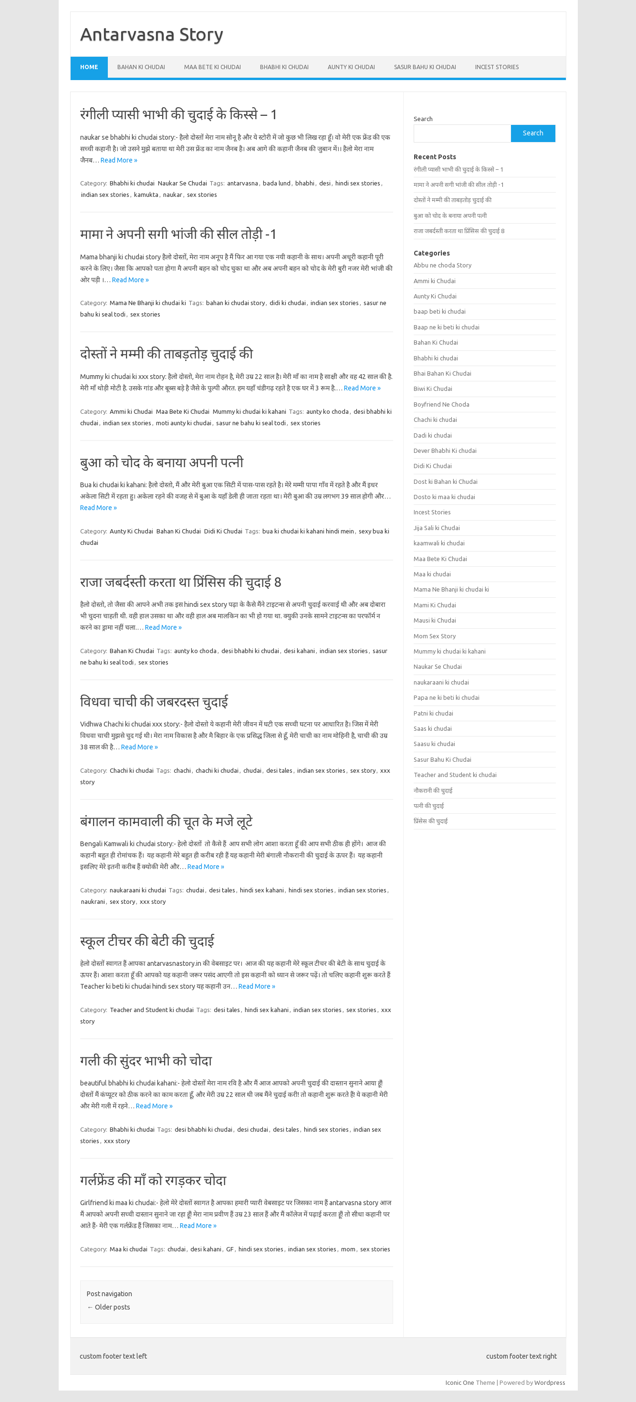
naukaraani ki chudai (138, 890)
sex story (362, 770)
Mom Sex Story (435, 636)
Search (423, 118)
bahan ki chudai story (235, 302)
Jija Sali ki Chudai (437, 527)
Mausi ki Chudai (435, 620)
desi (325, 183)
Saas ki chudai (433, 728)
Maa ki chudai (128, 1249)
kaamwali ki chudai (439, 543)
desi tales (279, 770)
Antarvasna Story (151, 34)
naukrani (93, 901)
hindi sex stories (357, 183)
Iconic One (460, 1382)
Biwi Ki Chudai (433, 388)
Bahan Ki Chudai (141, 67)
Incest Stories (497, 67)
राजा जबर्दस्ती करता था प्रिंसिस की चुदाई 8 (181, 581)
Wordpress (549, 1382)
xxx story (153, 901)
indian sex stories (105, 194)
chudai (252, 770)
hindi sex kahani (262, 890)
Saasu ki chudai (434, 743)
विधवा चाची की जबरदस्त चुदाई (154, 701)
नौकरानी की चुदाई (433, 790)
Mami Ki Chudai (435, 605)
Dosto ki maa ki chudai (444, 496)
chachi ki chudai (217, 770)
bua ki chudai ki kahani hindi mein (308, 531)
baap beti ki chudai (440, 311)
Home (89, 67)
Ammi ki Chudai (131, 411)
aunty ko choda (327, 411)
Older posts (108, 1307)
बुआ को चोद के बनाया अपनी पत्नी (161, 462)
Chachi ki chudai (132, 770)
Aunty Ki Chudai (351, 67)
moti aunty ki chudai (183, 423)
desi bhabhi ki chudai (250, 650)
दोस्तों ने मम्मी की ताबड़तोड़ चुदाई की (166, 353)
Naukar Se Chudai (182, 183)
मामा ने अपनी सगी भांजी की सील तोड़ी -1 (178, 233)
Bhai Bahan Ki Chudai (442, 373)
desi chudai (252, 1129)
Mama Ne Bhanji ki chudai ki (148, 302)
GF (230, 1249)
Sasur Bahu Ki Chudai (425, 67)
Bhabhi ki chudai (284, 67)
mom (348, 1249)
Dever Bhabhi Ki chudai (445, 450)
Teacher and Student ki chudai (152, 1009)
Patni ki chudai (433, 713)
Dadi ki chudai (433, 435)
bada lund (277, 183)
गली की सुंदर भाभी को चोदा (146, 1060)
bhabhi (304, 183)
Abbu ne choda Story (442, 265)
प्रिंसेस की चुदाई (431, 821)
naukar (172, 194)
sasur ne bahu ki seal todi (251, 423)
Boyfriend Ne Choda (441, 404)
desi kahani (299, 650)
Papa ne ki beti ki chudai (447, 697)
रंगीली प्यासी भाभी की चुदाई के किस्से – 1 (179, 114)
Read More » (119, 160)
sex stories (202, 194)
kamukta (146, 194)
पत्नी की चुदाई (429, 805)
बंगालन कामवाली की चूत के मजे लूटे (166, 821)
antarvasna (242, 183)
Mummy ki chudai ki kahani (249, 411)
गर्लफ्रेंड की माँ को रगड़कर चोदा (153, 1180)
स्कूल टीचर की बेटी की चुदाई (147, 940)
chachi (182, 770)
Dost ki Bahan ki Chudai (446, 481)
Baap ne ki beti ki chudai (447, 327)
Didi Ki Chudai (223, 531)
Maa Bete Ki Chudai (212, 67)
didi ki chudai (288, 302)
